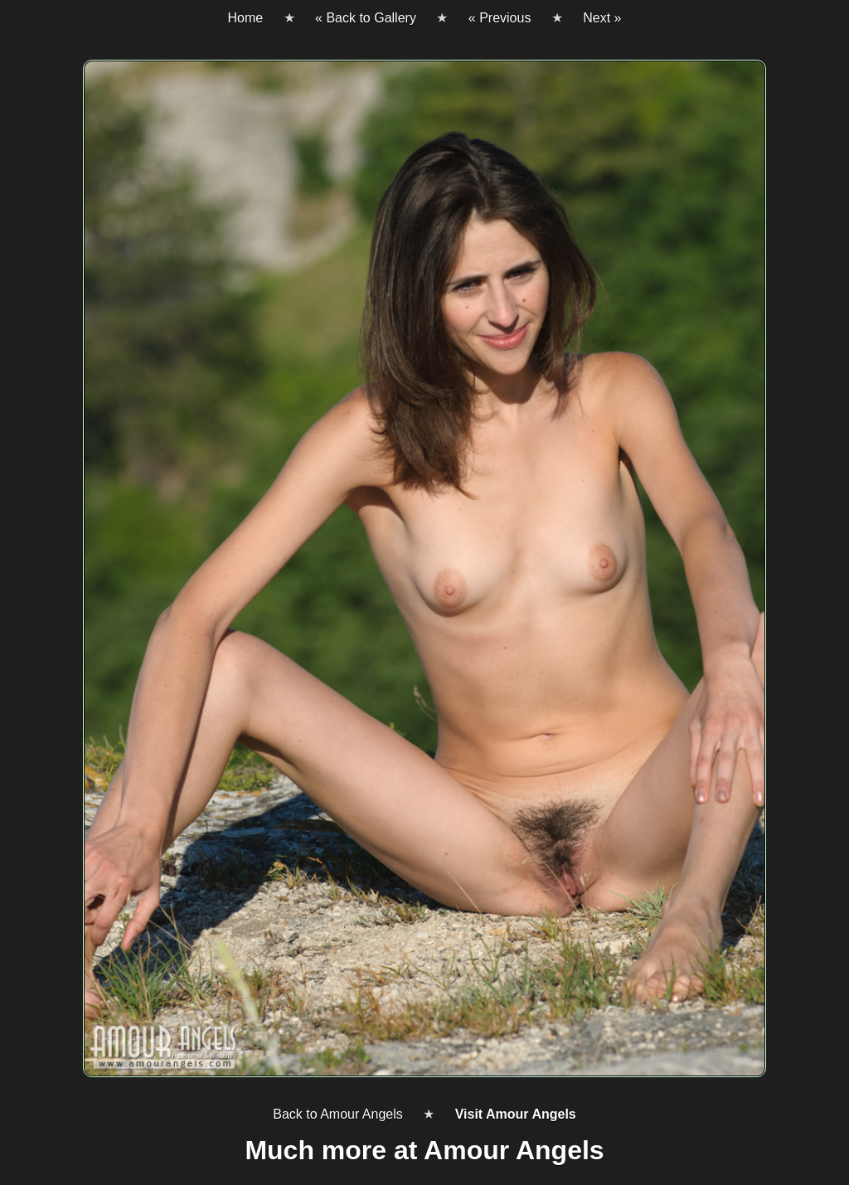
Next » (602, 18)
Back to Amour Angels (338, 1114)
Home (245, 18)
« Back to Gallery (365, 18)
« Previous (499, 18)
